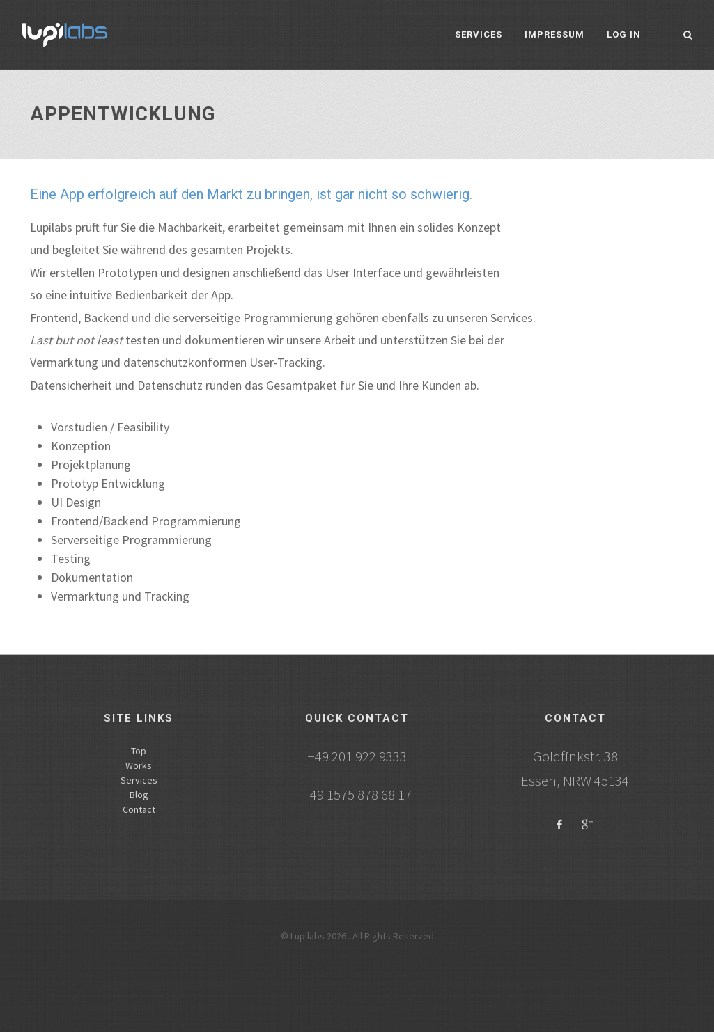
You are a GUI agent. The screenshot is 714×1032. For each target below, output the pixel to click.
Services (478, 34)
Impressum (554, 34)
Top (138, 751)
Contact (139, 809)
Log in (624, 34)
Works (138, 765)
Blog (139, 794)
